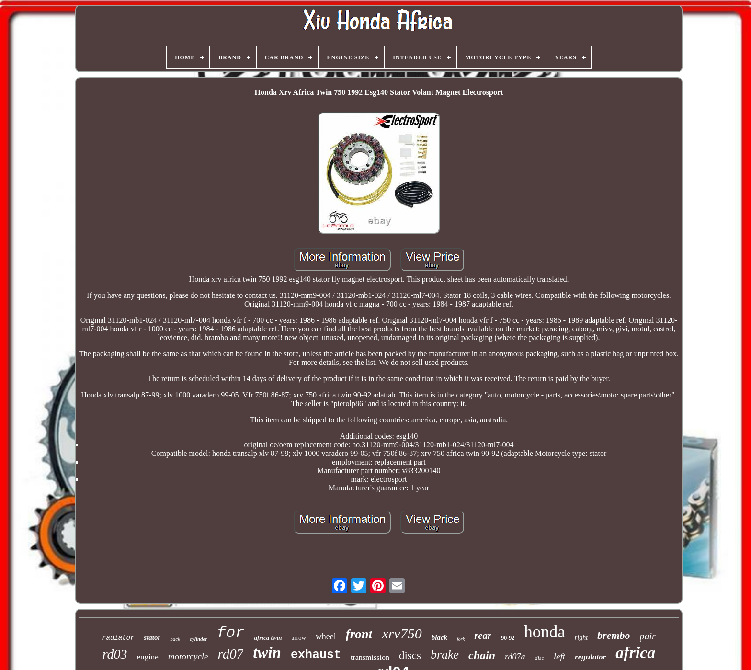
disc (539, 658)
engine (148, 656)
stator (152, 637)
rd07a (515, 656)
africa (635, 652)
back (175, 639)
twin (267, 652)
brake (445, 654)
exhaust (316, 655)
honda (544, 632)
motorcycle (188, 656)
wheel (326, 636)
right (581, 637)
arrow (299, 637)
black (439, 637)
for (231, 633)
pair (648, 636)
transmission (370, 657)
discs (410, 655)
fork (461, 639)
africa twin (268, 637)
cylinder (198, 639)
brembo (613, 635)
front (359, 634)
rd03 (114, 654)
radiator (118, 638)
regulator (590, 656)
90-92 (507, 638)
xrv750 (401, 633)
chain (481, 655)
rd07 (231, 653)
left (559, 656)
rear (482, 635)
